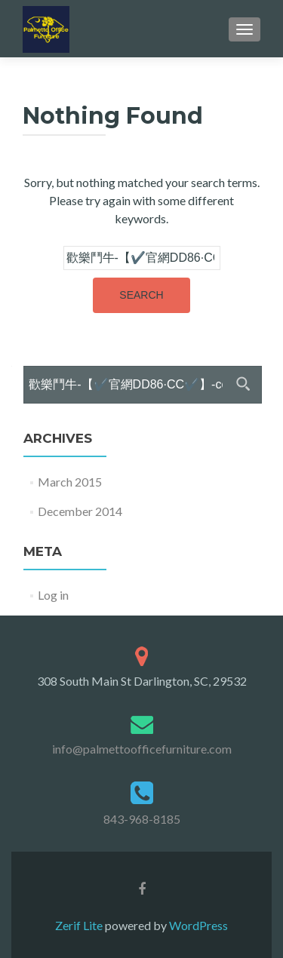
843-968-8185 (141, 819)
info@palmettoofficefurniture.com (142, 749)
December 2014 (80, 511)
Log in (53, 595)
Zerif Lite (80, 925)
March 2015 (70, 481)
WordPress (197, 925)
